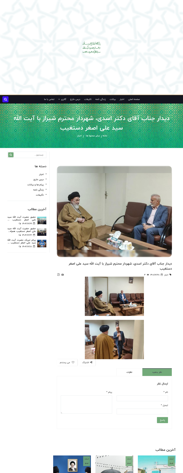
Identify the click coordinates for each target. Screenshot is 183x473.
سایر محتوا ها (93, 136)
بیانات (113, 99)
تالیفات (88, 99)
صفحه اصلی (134, 99)
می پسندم (67, 362)
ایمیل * (164, 405)
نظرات (129, 372)
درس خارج (75, 99)
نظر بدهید (157, 372)
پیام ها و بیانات (35, 185)
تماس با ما (49, 99)
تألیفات (40, 195)
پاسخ (162, 420)
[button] (5, 99)
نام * (165, 392)
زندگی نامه (100, 99)
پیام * (109, 392)
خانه (105, 136)
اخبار (122, 99)
